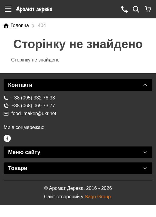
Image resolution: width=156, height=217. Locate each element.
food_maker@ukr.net (30, 113)
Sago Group (98, 196)
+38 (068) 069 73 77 (29, 105)
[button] (8, 9)
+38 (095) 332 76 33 (29, 97)
